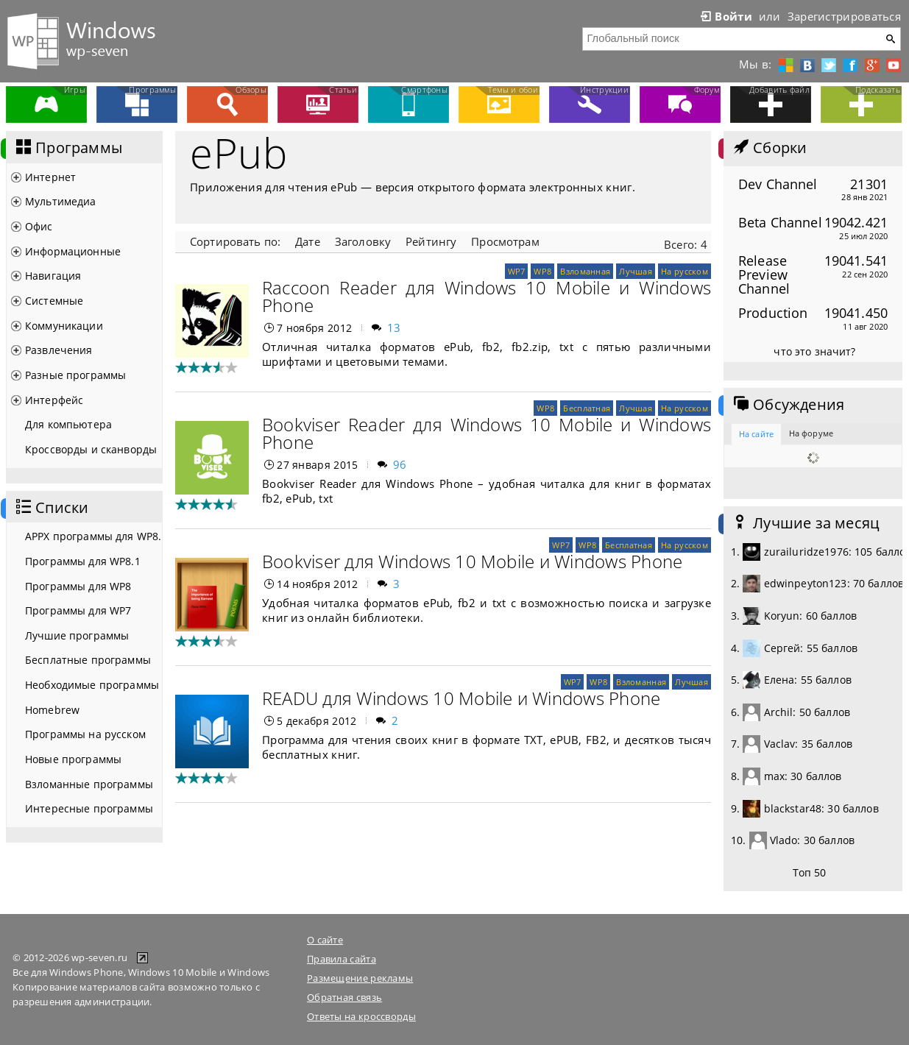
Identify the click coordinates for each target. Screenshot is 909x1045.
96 (400, 464)
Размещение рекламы (360, 978)
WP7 (517, 271)
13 (394, 327)
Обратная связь (344, 997)
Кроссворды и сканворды (91, 449)
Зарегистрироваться (844, 16)
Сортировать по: (235, 241)
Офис (39, 226)
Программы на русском (85, 734)
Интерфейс (54, 400)
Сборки (769, 147)
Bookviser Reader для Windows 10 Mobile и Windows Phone (486, 433)
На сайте (756, 433)
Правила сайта (341, 959)
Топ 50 (810, 872)
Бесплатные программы (88, 660)
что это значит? (814, 351)
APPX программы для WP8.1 (93, 536)
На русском (684, 271)
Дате (307, 241)
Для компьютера (68, 424)
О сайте (325, 939)
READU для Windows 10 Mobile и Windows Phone (461, 698)
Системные (54, 301)
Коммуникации (64, 326)
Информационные (73, 251)
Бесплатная (586, 408)
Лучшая (635, 271)
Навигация (53, 276)
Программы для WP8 (78, 586)
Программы (67, 147)
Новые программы (73, 759)
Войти (725, 16)
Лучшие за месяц (805, 523)
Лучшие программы (77, 635)
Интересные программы (89, 808)
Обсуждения (787, 404)
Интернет (50, 177)
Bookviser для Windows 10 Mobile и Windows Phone (472, 561)
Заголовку (363, 241)
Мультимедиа (60, 201)
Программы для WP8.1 (83, 561)
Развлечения (59, 350)
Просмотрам (505, 241)
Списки (50, 507)
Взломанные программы (89, 784)
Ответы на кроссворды (361, 1016)
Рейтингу (431, 241)
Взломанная (585, 271)
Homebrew (52, 710)
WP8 (542, 271)
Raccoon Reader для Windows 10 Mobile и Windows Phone (486, 296)
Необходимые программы (92, 685)
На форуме (811, 433)
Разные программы (75, 375)
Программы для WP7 (78, 610)
